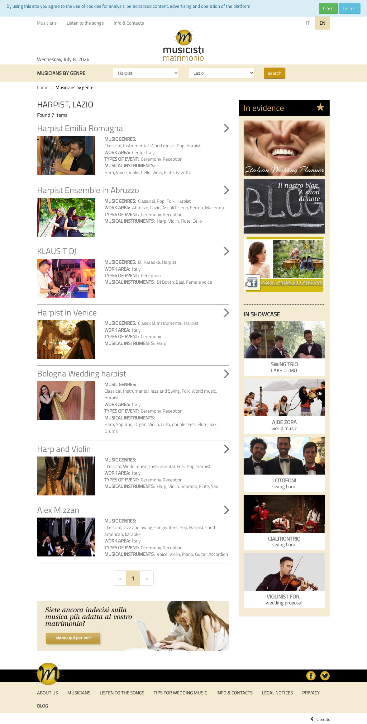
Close (328, 8)
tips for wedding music (180, 692)
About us (47, 692)
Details (349, 8)
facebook (311, 675)
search (274, 73)
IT (308, 22)
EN (322, 22)
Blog (42, 705)
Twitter (325, 675)
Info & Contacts (129, 22)
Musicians (47, 22)
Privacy (311, 692)
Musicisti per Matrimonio (183, 45)
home (43, 87)
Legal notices (277, 692)
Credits (323, 719)
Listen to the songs (85, 22)
